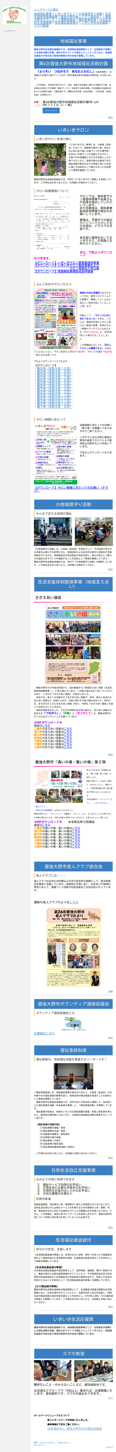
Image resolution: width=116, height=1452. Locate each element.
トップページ (9, 31)
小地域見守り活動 (90, 13)
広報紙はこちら (44, 1033)
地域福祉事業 (43, 13)
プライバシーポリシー (48, 1442)
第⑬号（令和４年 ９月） (55, 371)
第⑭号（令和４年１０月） (55, 368)
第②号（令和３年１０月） (55, 403)
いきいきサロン (65, 13)
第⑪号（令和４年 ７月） (55, 377)
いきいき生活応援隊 (94, 22)
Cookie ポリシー (64, 1442)
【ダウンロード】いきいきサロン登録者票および (66, 265)
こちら (74, 902)
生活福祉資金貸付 (66, 22)
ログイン (109, 1447)
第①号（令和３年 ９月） (55, 406)
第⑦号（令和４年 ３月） (55, 389)
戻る (110, 117)
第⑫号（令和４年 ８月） (55, 374)
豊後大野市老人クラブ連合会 (80, 16)
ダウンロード (51, 110)
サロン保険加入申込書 (66, 268)
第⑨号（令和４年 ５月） (55, 383)
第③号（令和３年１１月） (55, 400)
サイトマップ (39, 1445)
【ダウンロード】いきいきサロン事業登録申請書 (66, 262)
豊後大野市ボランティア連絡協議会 (72, 18)
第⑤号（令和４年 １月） (55, 395)
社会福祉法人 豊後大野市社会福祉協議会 (74, 1428)
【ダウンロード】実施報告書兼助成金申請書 (63, 271)
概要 (35, 1442)
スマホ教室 (41, 25)
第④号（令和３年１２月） (55, 397)
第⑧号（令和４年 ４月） (55, 386)
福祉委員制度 (87, 19)
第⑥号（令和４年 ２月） (55, 392)
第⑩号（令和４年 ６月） (55, 380)
